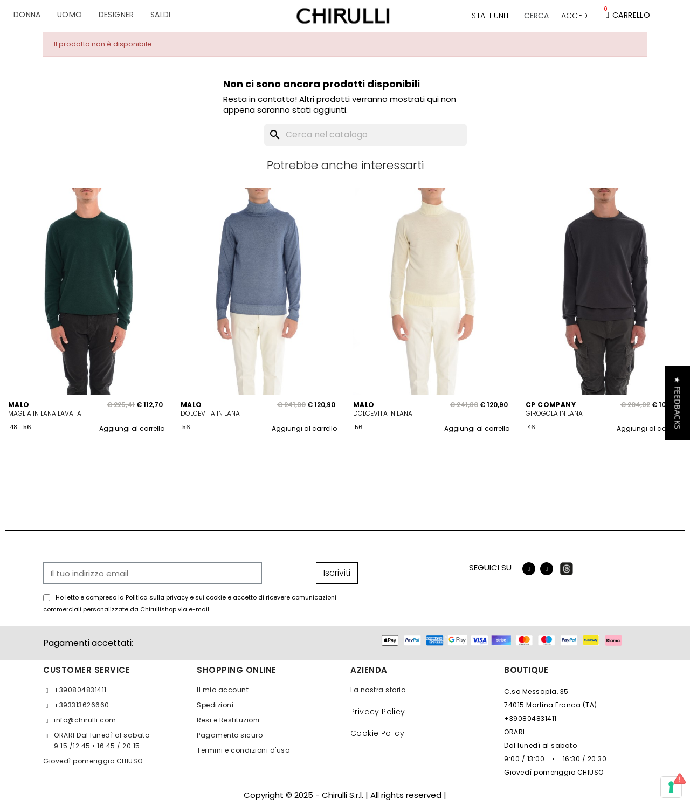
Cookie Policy (377, 733)
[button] (536, 16)
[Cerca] (365, 135)
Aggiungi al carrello (131, 428)
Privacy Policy (377, 711)
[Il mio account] (575, 15)
